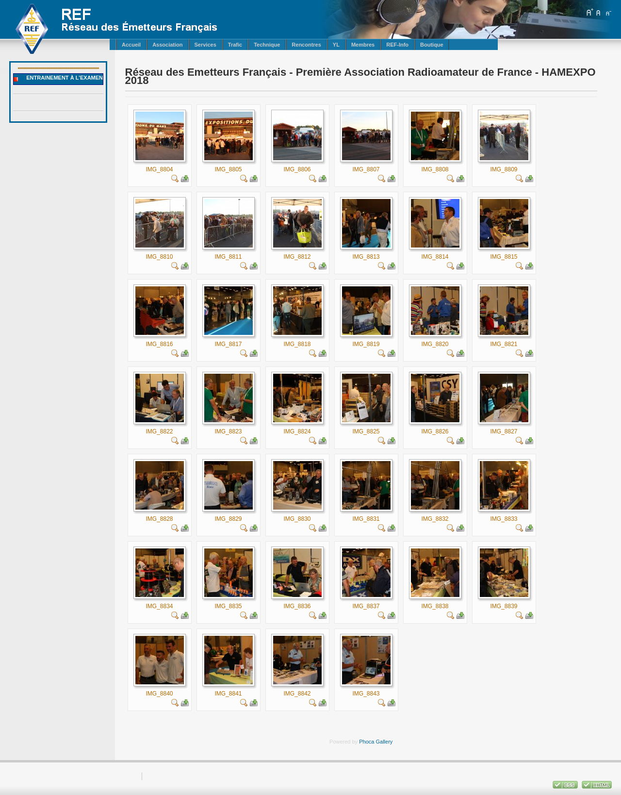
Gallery (384, 742)
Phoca (366, 742)
